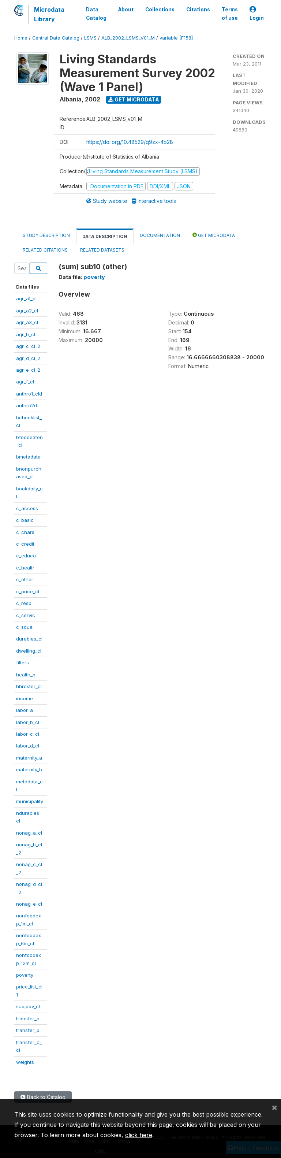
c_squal (25, 627)
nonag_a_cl (29, 833)
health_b (25, 675)
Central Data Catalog (55, 38)
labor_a (24, 710)
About (126, 9)
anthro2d (26, 405)
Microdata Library (49, 14)
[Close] (274, 1107)
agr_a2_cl (27, 310)
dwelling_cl (28, 651)
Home (20, 38)
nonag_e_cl (29, 904)
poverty (24, 975)
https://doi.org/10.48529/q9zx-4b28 (129, 142)
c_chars (25, 532)
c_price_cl (27, 591)
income (24, 698)
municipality (29, 801)
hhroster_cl (29, 686)
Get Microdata (133, 99)
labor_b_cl (27, 722)
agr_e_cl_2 (28, 370)
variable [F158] (176, 38)
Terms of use (230, 14)
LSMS (90, 38)
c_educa (26, 555)
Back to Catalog (42, 1097)
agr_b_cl (25, 334)
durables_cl (29, 639)
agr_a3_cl (27, 322)
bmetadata (28, 457)
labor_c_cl (27, 734)
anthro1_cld (29, 394)
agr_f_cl (25, 382)
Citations (198, 9)
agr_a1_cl (26, 298)
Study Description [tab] (46, 235)
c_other (24, 579)
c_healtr (25, 568)
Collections (160, 9)
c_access (27, 508)
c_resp (23, 603)
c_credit (25, 544)
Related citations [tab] (45, 250)
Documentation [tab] (160, 235)
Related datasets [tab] (102, 250)
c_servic (25, 615)
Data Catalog (96, 14)
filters (22, 662)
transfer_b (28, 1030)
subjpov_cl (28, 1006)
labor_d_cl (27, 746)
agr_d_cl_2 (28, 358)
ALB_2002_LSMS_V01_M (128, 38)
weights (25, 1062)
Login (257, 14)
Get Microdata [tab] (213, 235)
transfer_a (28, 1018)
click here (138, 1135)
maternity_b (29, 769)
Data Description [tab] (104, 236)
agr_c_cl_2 (28, 346)
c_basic (25, 520)
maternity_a (29, 758)
